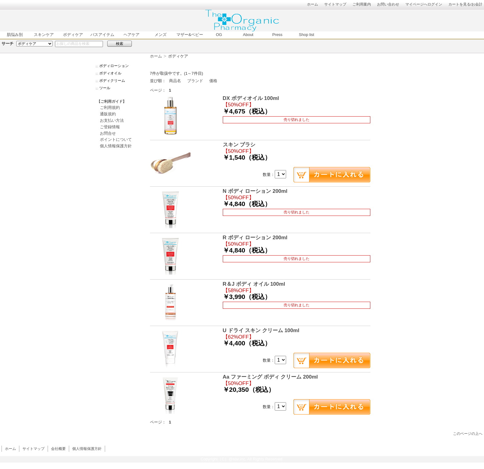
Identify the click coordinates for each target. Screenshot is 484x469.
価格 (213, 80)
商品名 (175, 80)
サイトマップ (335, 4)
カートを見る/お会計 (465, 4)
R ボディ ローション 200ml (255, 237)
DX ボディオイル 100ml (251, 98)
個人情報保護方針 (116, 146)
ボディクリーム (112, 80)
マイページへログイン (423, 4)
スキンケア (44, 34)
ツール (104, 88)
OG (219, 34)
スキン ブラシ (239, 145)
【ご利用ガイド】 (111, 101)
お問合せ (108, 133)
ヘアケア (132, 34)
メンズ (161, 34)
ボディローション (114, 66)
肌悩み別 (15, 34)
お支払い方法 (112, 120)
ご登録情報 (110, 127)
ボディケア (73, 34)
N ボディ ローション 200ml (255, 191)
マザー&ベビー (189, 34)
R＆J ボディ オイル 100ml (254, 284)
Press (277, 34)
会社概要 (58, 449)
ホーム (312, 4)
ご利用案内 (361, 4)
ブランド (195, 80)
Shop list (306, 34)
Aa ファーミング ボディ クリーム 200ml (270, 377)
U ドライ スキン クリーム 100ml (261, 330)
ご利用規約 (110, 107)
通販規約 (108, 114)
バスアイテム (102, 34)
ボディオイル (110, 73)
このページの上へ (467, 433)
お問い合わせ (388, 4)
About (248, 34)
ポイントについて (116, 139)
